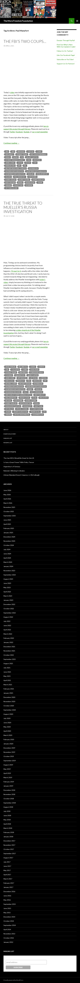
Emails (7, 157)
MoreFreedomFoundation (15, 174)
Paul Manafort (19, 177)
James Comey (10, 163)
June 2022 (7, 625)
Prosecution (24, 397)
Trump (40, 182)
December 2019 (9, 748)
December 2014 (9, 917)
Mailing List (7, 438)
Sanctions (38, 406)
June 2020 (7, 723)
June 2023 (7, 583)
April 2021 (7, 680)
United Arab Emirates (21, 414)
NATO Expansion (36, 392)
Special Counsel (22, 409)
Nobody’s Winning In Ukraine (14, 471)
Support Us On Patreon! (66, 64)
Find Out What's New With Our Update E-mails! (66, 46)
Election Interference (39, 154)
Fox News (8, 375)
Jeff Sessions (22, 378)
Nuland (8, 177)
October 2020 (8, 706)
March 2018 (7, 828)
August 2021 (8, 663)
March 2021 (7, 685)
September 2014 (9, 925)
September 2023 (9, 575)
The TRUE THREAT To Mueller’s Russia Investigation (22, 207)
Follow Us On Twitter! (65, 51)
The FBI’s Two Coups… (24, 41)
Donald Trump (22, 154)
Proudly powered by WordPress (13, 980)
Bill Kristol (23, 366)
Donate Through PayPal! (66, 40)
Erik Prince (23, 372)
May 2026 (7, 495)
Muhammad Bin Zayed (13, 392)
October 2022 (8, 609)
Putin (35, 397)
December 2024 (9, 537)
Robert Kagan (10, 179)
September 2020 (9, 710)
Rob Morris (33, 177)
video (12, 92)
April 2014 (7, 929)
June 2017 (7, 866)
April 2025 (7, 524)
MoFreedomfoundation (14, 171)
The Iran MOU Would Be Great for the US (18, 458)
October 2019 (8, 756)
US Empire (29, 185)
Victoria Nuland (11, 188)
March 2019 (7, 777)
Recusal (8, 400)
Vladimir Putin (38, 414)
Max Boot (20, 381)
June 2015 (7, 908)
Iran (28, 160)
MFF (19, 165)
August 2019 (8, 765)
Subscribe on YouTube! (65, 59)
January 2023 (8, 600)
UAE (44, 412)
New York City (40, 395)
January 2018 (8, 837)
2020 (13, 151)
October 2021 (8, 655)
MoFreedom (33, 168)
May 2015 (7, 913)
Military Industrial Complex (15, 168)
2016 (6, 151)
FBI (22, 157)
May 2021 (7, 676)
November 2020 (9, 701)
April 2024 (7, 558)
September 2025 (9, 516)
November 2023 (9, 571)
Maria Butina (10, 165)
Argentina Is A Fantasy (11, 467)
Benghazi (21, 151)
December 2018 (9, 790)
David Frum (34, 369)
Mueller (31, 174)
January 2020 (8, 744)
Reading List (7, 442)
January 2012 (8, 942)
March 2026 (7, 503)
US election (18, 185)
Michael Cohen (10, 383)
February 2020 (8, 739)
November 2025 (9, 507)
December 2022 (9, 604)
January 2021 (8, 693)
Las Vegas (33, 378)
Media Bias (37, 381)
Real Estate (44, 397)
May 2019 (7, 769)
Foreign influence (36, 372)
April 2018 (7, 824)
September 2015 (9, 904)
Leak (35, 163)
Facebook (19, 132)
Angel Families (10, 366)
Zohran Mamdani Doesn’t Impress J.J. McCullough (21, 475)
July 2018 (6, 811)
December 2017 (9, 841)
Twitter (12, 132)
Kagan (28, 163)
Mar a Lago (9, 381)
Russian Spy (27, 406)
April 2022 (7, 630)
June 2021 (7, 672)
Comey (39, 151)
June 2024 (7, 554)
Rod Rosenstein (25, 403)
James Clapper (33, 375)
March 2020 (7, 735)
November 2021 (9, 651)
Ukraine (8, 185)
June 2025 (7, 520)
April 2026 (7, 499)
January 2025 (8, 533)
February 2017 (8, 883)
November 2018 (9, 794)
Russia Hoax (30, 182)
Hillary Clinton (32, 157)
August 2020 (8, 714)
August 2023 (8, 579)
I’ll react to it (16, 271)
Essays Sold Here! (9, 434)
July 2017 (6, 862)
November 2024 (9, 541)
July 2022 (6, 621)
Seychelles (9, 409)
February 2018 (8, 832)
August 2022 (8, 617)
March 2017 (7, 879)
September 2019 (9, 761)
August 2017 (8, 858)
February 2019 (8, 782)
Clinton (30, 151)
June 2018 (7, 815)
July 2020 (6, 718)
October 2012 (8, 938)
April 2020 (7, 731)
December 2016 (9, 891)
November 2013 (9, 934)
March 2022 (7, 634)
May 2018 (7, 820)
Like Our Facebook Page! (66, 55)
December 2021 (9, 647)
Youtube (26, 132)
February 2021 (8, 689)
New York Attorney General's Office (18, 395)
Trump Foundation (20, 412)
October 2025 (8, 511)
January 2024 (8, 566)
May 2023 (7, 587)
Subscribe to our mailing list (18, 958)
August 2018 (8, 807)
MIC (25, 165)
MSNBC (30, 389)
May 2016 (7, 900)
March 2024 (7, 562)
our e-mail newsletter (40, 132)
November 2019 (9, 752)
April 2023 (7, 592)
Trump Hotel (35, 412)
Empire (15, 157)
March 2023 (7, 596)
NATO (26, 392)
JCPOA (20, 163)
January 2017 (8, 887)
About (5, 429)
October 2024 (8, 545)
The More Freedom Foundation (18, 21)
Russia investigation (12, 406)
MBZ (28, 381)
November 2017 (9, 845)
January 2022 (8, 642)
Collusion (15, 369)
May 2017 (7, 870)
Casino (32, 366)
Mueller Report (42, 174)
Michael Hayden (25, 383)
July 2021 (6, 668)
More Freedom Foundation (36, 171)
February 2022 (8, 638)
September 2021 (9, 659)
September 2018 (9, 803)
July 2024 (6, 549)
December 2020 (9, 697)
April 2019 (7, 773)
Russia (20, 182)
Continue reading (11, 143)
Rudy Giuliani (10, 182)
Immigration (19, 375)
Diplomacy (9, 154)
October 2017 (8, 849)
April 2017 (7, 875)
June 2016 (7, 896)
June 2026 (7, 490)
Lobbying (43, 378)
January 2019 (8, 786)
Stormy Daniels (36, 409)
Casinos (41, 366)
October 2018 (8, 799)
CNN (6, 369)
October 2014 (8, 921)
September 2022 (9, 613)
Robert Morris (24, 179)
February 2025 (8, 528)
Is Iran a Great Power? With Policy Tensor (18, 462)
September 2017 (9, 853)
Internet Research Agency (14, 160)
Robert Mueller (38, 179)
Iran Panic (37, 160)
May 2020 (7, 727)
